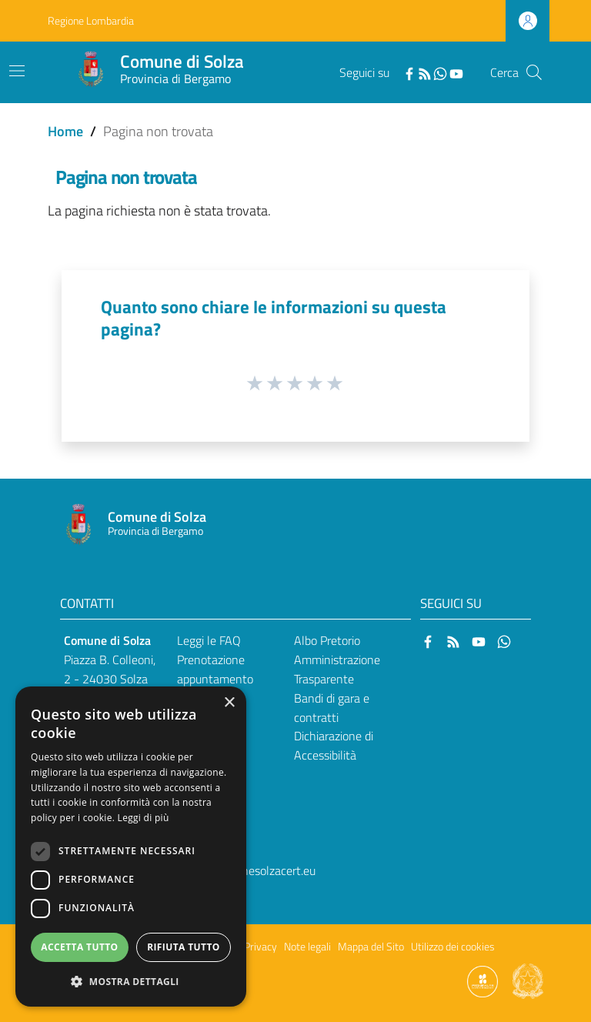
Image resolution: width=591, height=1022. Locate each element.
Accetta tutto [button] (79, 947)
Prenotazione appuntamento (215, 669)
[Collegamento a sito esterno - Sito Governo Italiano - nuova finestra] (528, 980)
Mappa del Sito (371, 946)
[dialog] (130, 846)
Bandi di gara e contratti (331, 707)
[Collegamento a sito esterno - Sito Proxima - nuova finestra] (482, 980)
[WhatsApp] (440, 72)
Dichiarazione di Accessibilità (333, 745)
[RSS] (424, 72)
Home (65, 131)
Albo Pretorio (327, 640)
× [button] (229, 703)
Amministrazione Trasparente (337, 669)
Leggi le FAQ (209, 640)
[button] (131, 981)
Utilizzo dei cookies (453, 946)
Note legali (307, 946)
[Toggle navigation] (17, 71)
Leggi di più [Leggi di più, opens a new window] (143, 817)
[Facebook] (409, 72)
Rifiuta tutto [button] (183, 947)
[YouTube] (456, 72)
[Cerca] (534, 72)
